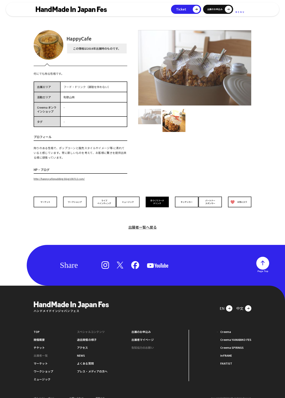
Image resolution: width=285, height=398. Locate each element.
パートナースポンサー (211, 201)
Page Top (262, 264)
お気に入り (238, 202)
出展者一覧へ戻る (142, 221)
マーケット (46, 201)
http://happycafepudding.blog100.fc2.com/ (62, 179)
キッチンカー (184, 201)
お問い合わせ (76, 392)
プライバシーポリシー (45, 392)
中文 (239, 302)
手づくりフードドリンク (156, 201)
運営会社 (100, 392)
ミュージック (129, 201)
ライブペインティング (101, 201)
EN (222, 302)
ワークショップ (74, 201)
